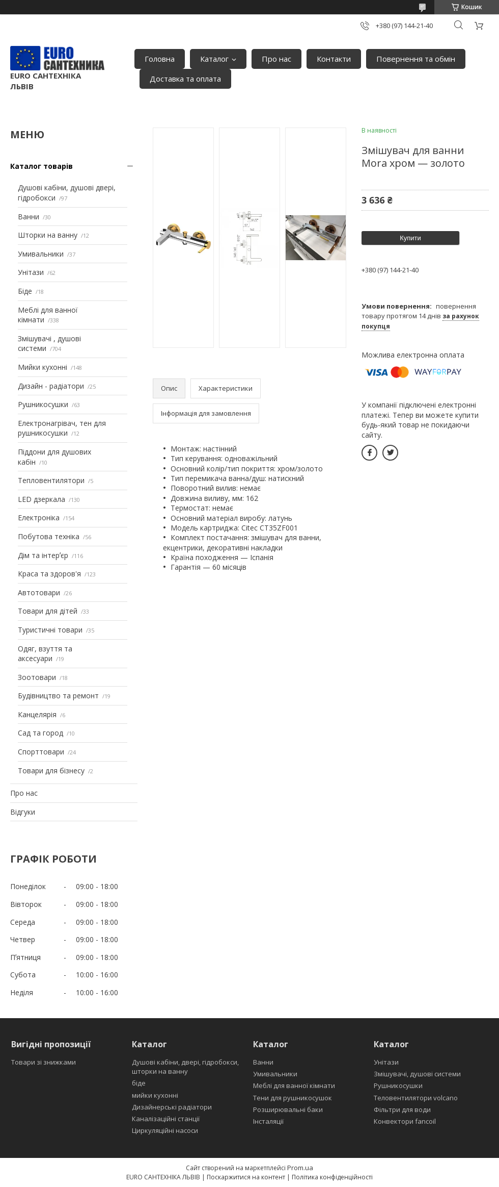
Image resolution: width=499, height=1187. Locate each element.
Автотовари (39, 592)
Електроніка (39, 517)
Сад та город (40, 733)
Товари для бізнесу (51, 770)
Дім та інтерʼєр (43, 555)
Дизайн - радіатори (51, 386)
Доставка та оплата (185, 78)
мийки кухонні (155, 1095)
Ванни (28, 216)
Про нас (276, 59)
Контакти (334, 59)
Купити (410, 238)
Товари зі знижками (43, 1062)
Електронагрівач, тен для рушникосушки (62, 428)
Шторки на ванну (47, 235)
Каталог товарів (41, 166)
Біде (25, 291)
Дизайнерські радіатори (172, 1107)
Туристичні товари (50, 630)
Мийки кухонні (42, 367)
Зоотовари (37, 677)
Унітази (31, 272)
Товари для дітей (47, 611)
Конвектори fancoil (405, 1121)
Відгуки (22, 812)
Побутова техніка (48, 536)
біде (139, 1083)
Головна (160, 59)
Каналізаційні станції (166, 1118)
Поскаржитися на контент (246, 1177)
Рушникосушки (43, 404)
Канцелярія (37, 714)
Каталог (214, 59)
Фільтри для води (402, 1109)
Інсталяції (268, 1121)
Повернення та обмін (415, 59)
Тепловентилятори (51, 480)
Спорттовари (41, 751)
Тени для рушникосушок (292, 1097)
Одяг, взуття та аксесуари (45, 654)
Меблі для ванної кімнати (294, 1085)
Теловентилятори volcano (416, 1097)
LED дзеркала (41, 499)
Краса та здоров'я (49, 573)
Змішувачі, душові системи (417, 1073)
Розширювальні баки (288, 1109)
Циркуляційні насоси (165, 1130)
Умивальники (41, 254)
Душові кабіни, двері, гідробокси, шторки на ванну (185, 1066)
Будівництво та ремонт (58, 695)
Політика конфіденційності (332, 1177)
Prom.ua (300, 1167)
